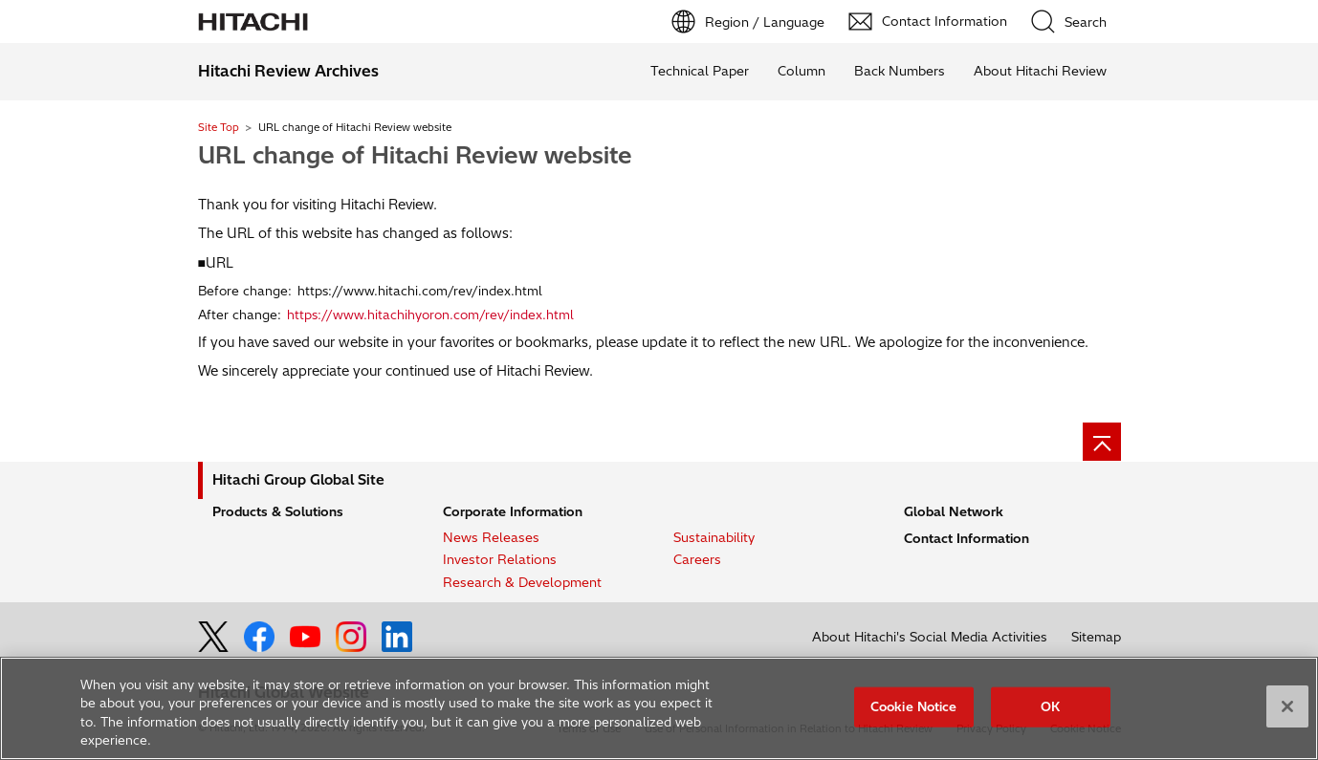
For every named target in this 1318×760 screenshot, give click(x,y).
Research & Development (522, 582)
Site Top (218, 127)
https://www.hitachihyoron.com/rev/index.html (430, 314)
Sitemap (1096, 636)
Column (801, 70)
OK (1050, 706)
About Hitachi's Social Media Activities (929, 636)
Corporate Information (512, 511)
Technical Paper (699, 70)
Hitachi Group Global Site (298, 480)
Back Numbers (899, 70)
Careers (697, 559)
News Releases (491, 537)
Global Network (953, 511)
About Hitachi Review (1040, 70)
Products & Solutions (277, 511)
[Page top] (1102, 442)
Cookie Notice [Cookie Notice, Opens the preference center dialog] (913, 706)
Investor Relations (500, 559)
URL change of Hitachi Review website (415, 155)
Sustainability (714, 537)
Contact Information (966, 538)
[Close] (1287, 707)
